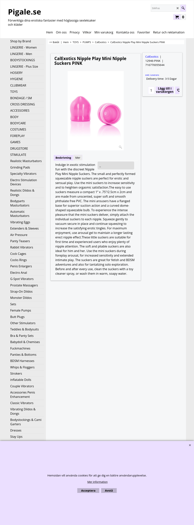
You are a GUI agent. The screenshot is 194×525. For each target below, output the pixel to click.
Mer (77, 157)
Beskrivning (63, 157)
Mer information (97, 482)
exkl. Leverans (152, 74)
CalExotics (151, 56)
